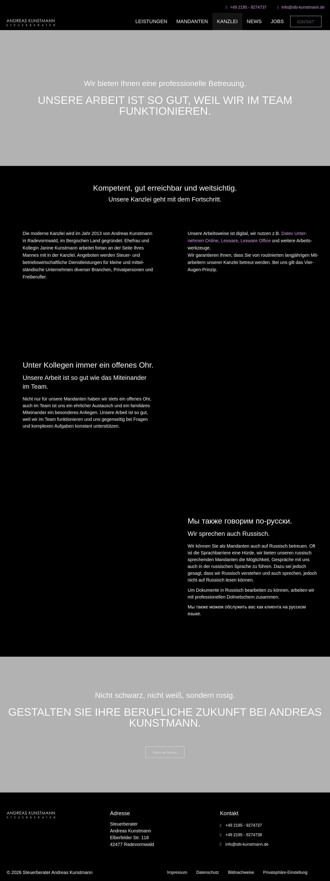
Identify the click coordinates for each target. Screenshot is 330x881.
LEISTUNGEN (151, 21)
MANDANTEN (192, 21)
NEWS (254, 21)
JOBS (277, 21)
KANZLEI (227, 21)
